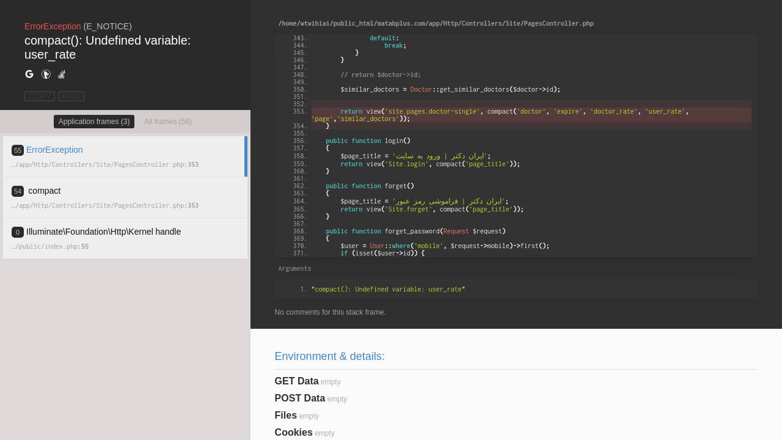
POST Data (300, 398)
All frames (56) (168, 121)
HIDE (71, 96)
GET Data (297, 381)
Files (286, 415)
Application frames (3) (94, 121)
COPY (39, 96)
